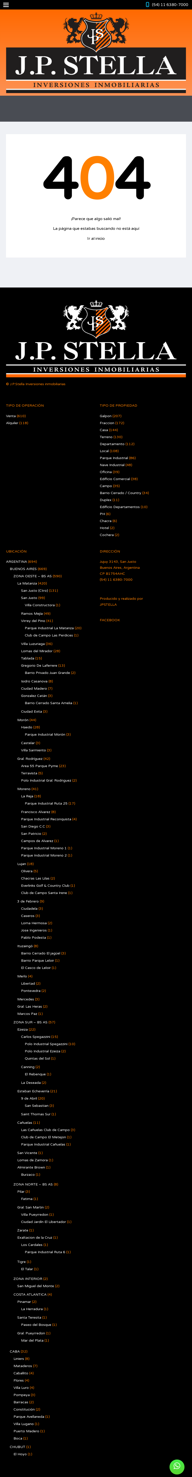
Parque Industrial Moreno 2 (44, 855)
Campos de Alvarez (37, 841)
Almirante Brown (31, 1167)
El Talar (27, 1269)
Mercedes (25, 999)
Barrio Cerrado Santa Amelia (48, 703)
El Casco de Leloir (36, 968)
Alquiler (12, 423)
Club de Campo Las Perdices (49, 635)
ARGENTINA (16, 562)
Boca (18, 1438)
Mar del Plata (32, 1340)
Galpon (106, 416)
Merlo (22, 976)
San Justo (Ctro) (34, 591)
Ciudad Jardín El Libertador (43, 1222)
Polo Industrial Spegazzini (46, 1044)
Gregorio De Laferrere (39, 665)
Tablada (27, 658)
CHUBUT (17, 1447)
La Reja (27, 796)
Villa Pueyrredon (34, 1214)
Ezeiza (22, 1029)
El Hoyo (20, 1454)
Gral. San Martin (30, 1207)
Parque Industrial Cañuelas (43, 1144)
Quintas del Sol (37, 1058)
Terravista (29, 773)
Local (104, 451)
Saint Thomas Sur (35, 1114)
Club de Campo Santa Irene (44, 893)
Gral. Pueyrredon (31, 1333)
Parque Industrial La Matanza (49, 628)
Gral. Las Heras (29, 1006)
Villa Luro (21, 1388)
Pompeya (22, 1395)
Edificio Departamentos (120, 507)
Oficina (106, 472)
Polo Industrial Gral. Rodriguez (46, 780)
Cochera (107, 535)
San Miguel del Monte (35, 1286)
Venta (11, 416)
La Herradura (32, 1309)
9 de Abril (29, 1098)
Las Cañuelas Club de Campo (45, 1130)
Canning (27, 1067)
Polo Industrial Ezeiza (42, 1051)
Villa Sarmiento (33, 750)
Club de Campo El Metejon (43, 1137)
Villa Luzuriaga (33, 644)
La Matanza (27, 583)
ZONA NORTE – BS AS (33, 1184)
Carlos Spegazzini (35, 1037)
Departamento (112, 444)
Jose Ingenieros (34, 930)
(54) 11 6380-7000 (170, 4)
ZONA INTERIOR (28, 1279)
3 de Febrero (28, 901)
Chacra (106, 521)
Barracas (21, 1402)
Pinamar (24, 1302)
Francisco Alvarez (35, 812)
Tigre (21, 1262)
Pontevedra (30, 991)
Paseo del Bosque (36, 1325)
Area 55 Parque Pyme (39, 766)
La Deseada (31, 1083)
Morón (22, 720)
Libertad (28, 983)
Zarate (22, 1230)
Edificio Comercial (115, 479)
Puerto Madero (26, 1431)
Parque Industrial (114, 458)
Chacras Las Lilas (35, 878)
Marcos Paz (27, 1014)
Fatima (26, 1199)
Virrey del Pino (33, 621)
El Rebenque (35, 1074)
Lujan (21, 864)
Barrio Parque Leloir (37, 960)
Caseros (27, 916)
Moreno (23, 789)
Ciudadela (29, 908)
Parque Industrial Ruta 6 (45, 1252)
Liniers (19, 1359)
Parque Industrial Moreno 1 (44, 848)
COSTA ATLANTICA (30, 1294)
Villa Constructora (40, 605)
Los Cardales (31, 1245)
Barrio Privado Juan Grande (47, 673)
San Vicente (27, 1153)
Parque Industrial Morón (45, 734)
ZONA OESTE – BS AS (33, 576)
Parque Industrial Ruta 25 (46, 803)
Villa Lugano (24, 1424)
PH (102, 514)
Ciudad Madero (34, 688)
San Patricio (31, 834)
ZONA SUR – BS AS (31, 1022)
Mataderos (23, 1366)
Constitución (24, 1409)
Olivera (26, 871)
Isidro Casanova (34, 681)
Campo (106, 486)
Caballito (21, 1373)
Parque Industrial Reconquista (46, 819)
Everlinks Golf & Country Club (45, 886)
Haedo (26, 727)
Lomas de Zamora (32, 1160)
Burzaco (28, 1175)
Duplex (106, 500)
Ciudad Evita (31, 711)
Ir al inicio (96, 238)
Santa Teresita (29, 1317)
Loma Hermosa (34, 923)
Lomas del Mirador (36, 651)
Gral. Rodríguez (29, 759)
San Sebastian (36, 1106)
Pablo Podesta (33, 937)
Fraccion (107, 423)
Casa (104, 430)
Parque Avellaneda (29, 1417)
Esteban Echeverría (33, 1091)
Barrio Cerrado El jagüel (40, 953)
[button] (177, 1467)
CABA (15, 1351)
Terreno (106, 437)
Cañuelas (24, 1123)
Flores (19, 1380)
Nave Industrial (112, 465)
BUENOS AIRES (23, 569)
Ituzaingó (25, 946)
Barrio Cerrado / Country (120, 493)
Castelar (28, 743)
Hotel (104, 528)
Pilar (20, 1191)
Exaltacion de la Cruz (34, 1237)
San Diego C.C (33, 826)
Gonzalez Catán (34, 696)
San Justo (29, 598)
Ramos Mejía (32, 613)
